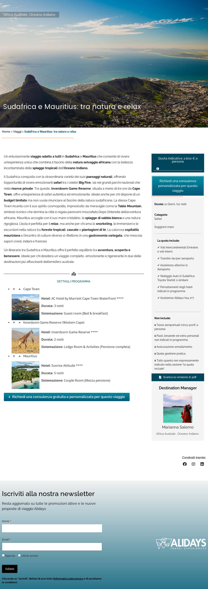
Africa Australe (16, 15)
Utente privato (29, 555)
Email (5, 539)
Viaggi (17, 131)
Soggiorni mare (164, 226)
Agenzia (10, 555)
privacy (78, 578)
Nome (5, 521)
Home (6, 131)
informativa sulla (64, 578)
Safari (158, 218)
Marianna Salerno (178, 427)
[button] (177, 167)
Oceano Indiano (42, 15)
